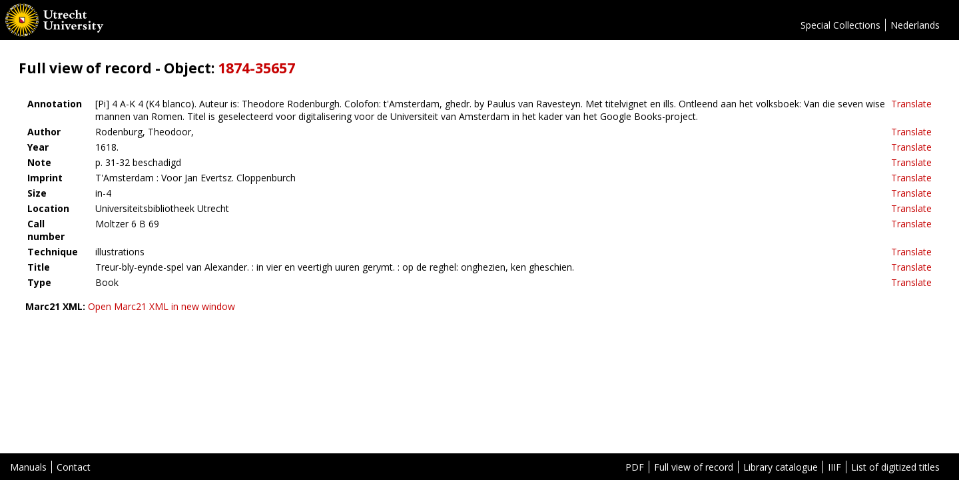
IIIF (834, 467)
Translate (911, 103)
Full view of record (693, 467)
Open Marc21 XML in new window (161, 306)
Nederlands (915, 25)
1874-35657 (256, 68)
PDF (634, 467)
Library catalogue (780, 467)
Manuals (28, 467)
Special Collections (840, 25)
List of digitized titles (895, 467)
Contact (74, 467)
